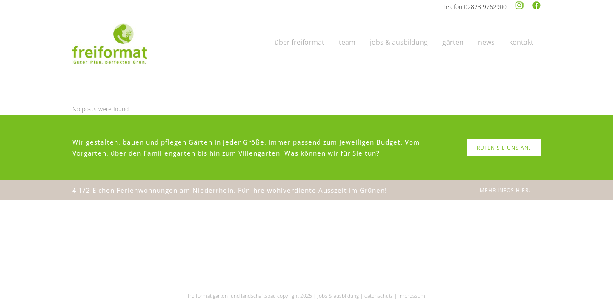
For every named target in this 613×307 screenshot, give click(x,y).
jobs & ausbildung (338, 295)
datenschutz (378, 295)
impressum (411, 295)
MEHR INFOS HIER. (505, 190)
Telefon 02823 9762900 (475, 7)
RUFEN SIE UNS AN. (503, 147)
